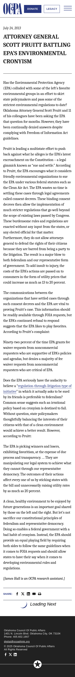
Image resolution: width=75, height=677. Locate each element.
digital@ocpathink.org (17, 641)
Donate (32, 9)
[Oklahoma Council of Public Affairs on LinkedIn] (15, 654)
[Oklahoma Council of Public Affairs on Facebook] (5, 654)
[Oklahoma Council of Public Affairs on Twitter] (10, 654)
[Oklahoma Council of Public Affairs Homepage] (12, 8)
